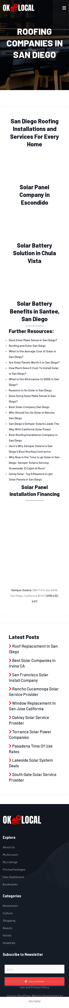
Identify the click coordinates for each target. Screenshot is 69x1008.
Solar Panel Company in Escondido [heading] (35, 194)
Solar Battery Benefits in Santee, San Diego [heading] (34, 311)
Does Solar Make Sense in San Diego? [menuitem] (33, 340)
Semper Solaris (21, 590)
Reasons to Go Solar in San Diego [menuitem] (30, 390)
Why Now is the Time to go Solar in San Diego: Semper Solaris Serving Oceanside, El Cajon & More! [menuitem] (34, 462)
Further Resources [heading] (30, 331)
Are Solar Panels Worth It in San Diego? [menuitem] (34, 362)
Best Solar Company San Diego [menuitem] (29, 407)
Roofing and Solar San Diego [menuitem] (27, 345)
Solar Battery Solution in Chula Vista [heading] (34, 253)
